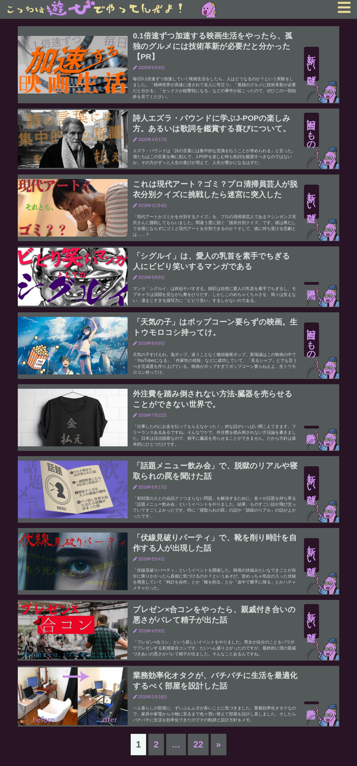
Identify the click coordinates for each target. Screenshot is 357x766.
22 (198, 744)
